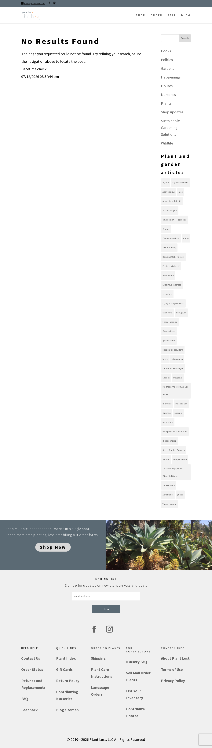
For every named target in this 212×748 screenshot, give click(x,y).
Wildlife (167, 143)
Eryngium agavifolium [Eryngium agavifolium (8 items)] (173, 303)
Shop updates (172, 112)
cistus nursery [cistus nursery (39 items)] (169, 247)
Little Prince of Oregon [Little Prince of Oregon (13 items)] (173, 368)
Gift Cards (64, 669)
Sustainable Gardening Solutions (170, 127)
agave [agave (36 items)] (166, 182)
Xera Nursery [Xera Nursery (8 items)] (169, 485)
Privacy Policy (173, 680)
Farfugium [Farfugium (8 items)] (181, 312)
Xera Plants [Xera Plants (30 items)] (168, 494)
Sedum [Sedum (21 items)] (166, 459)
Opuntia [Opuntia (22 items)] (167, 412)
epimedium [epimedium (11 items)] (168, 275)
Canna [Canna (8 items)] (166, 229)
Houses (167, 85)
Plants (166, 103)
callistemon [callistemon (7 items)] (168, 219)
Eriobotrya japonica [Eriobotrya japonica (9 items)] (172, 284)
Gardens (167, 68)
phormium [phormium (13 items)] (168, 422)
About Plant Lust (175, 658)
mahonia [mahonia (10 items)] (167, 403)
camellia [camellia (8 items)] (182, 219)
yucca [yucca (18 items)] (180, 494)
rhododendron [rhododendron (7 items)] (170, 440)
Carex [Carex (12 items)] (186, 238)
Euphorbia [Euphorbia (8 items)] (167, 312)
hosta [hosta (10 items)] (165, 359)
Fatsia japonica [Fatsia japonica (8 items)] (170, 321)
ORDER (157, 15)
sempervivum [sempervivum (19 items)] (180, 459)
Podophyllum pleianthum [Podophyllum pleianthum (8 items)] (175, 431)
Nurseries (168, 94)
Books (166, 51)
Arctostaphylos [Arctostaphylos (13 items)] (170, 210)
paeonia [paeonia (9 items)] (178, 412)
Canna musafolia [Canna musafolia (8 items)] (171, 238)
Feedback (29, 709)
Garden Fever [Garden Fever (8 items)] (169, 331)
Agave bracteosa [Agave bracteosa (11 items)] (180, 182)
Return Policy (67, 680)
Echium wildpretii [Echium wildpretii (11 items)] (171, 266)
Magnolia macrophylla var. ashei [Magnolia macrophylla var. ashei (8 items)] (175, 390)
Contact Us (30, 658)
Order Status (32, 669)
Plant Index (66, 658)
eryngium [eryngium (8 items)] (167, 294)
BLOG (186, 15)
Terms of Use (172, 669)
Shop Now (53, 547)
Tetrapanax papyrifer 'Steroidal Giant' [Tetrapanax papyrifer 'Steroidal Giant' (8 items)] (173, 472)
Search (185, 38)
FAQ (24, 698)
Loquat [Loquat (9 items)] (166, 377)
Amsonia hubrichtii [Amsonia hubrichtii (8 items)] (172, 201)
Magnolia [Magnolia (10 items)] (177, 377)
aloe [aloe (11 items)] (180, 191)
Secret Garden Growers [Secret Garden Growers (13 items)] (174, 450)
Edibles (167, 59)
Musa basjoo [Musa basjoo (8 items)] (181, 403)
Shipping (98, 658)
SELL (172, 15)
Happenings (171, 77)
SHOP (141, 15)
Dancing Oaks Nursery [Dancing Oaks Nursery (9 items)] (173, 256)
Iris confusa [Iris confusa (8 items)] (177, 359)
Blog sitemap (67, 709)
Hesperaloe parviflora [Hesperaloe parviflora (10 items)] (173, 349)
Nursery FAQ (136, 661)
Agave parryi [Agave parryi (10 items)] (169, 191)
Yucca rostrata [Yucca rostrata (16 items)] (170, 503)
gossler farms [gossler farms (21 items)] (169, 340)
